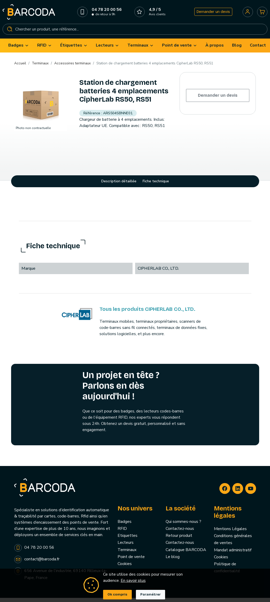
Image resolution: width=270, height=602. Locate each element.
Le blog (173, 561)
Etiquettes (127, 540)
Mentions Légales (230, 533)
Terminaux (127, 554)
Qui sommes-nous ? (183, 526)
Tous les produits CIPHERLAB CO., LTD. (147, 313)
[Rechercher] (135, 31)
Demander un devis (211, 14)
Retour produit (179, 540)
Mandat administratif (232, 554)
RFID (122, 533)
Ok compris (117, 594)
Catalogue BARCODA (186, 554)
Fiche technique (156, 185)
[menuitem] (18, 50)
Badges (125, 526)
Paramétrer (150, 594)
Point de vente (131, 561)
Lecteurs (126, 547)
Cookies (125, 568)
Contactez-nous (180, 533)
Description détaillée (118, 185)
